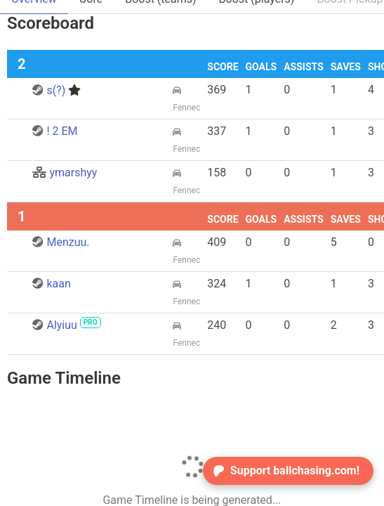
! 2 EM (54, 131)
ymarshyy (64, 172)
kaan (51, 283)
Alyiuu (66, 325)
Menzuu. (60, 242)
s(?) (56, 90)
